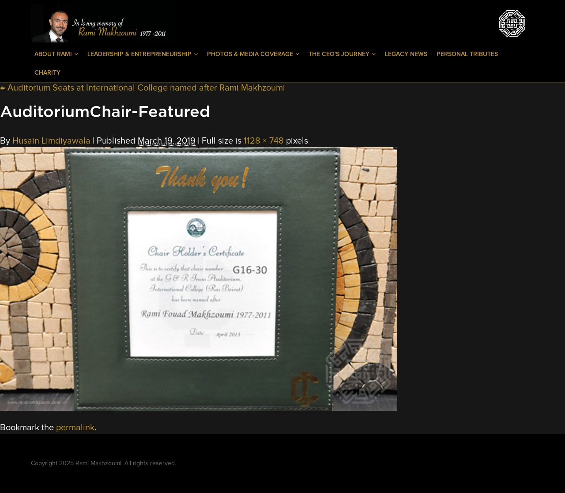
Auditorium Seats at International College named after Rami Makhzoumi (142, 87)
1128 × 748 (264, 141)
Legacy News (406, 54)
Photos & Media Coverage (253, 54)
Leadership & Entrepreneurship (142, 54)
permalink (75, 427)
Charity (47, 73)
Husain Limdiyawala (51, 141)
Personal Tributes (467, 54)
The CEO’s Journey (342, 54)
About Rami (56, 54)
